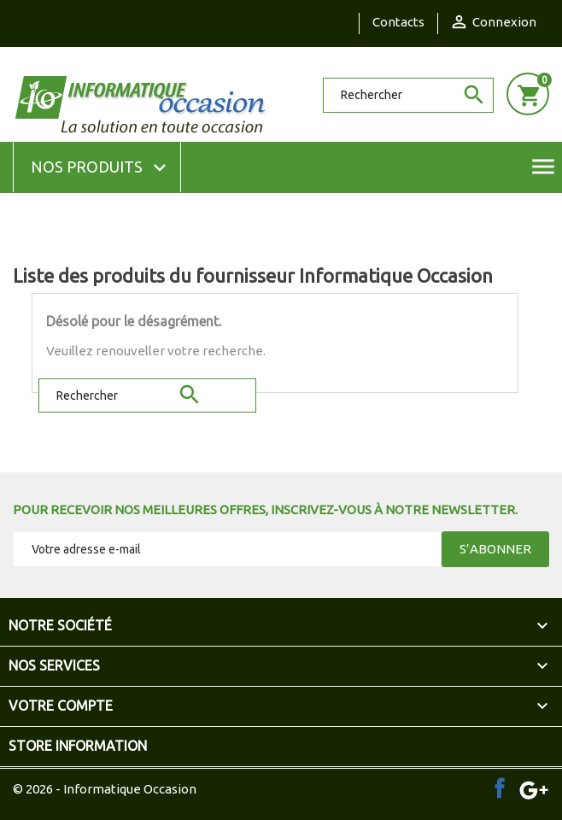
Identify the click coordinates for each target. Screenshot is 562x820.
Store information (78, 745)
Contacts (398, 22)
